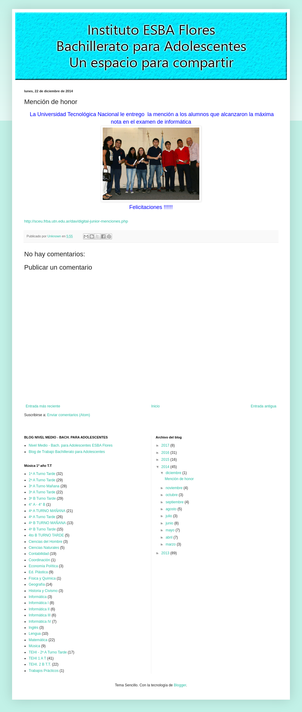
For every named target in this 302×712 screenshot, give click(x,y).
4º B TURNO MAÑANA (47, 523)
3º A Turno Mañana (44, 486)
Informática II (39, 609)
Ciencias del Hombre (45, 542)
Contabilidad (39, 554)
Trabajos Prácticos (44, 671)
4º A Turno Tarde (42, 517)
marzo (171, 544)
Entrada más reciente (43, 406)
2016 (165, 453)
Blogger (180, 685)
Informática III (40, 615)
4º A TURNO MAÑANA (47, 511)
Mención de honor (179, 479)
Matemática (38, 640)
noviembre (174, 488)
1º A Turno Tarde (42, 474)
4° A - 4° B (37, 504)
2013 (165, 553)
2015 (165, 459)
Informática (38, 597)
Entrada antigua (263, 406)
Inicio (155, 406)
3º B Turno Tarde (42, 498)
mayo (170, 530)
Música (34, 646)
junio (169, 523)
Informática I (39, 603)
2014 (165, 467)
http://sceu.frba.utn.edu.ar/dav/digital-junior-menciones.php (76, 221)
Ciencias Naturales (44, 548)
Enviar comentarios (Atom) (68, 415)
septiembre (175, 502)
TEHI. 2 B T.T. (40, 664)
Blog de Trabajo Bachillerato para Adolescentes (67, 452)
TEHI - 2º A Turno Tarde (48, 652)
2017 (165, 445)
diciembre (173, 473)
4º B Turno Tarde (42, 529)
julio (169, 516)
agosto (171, 509)
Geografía (37, 584)
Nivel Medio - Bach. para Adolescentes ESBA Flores (70, 445)
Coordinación (39, 560)
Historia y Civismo (43, 591)
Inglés (33, 627)
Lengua (35, 633)
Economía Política (43, 566)
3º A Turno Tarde (42, 492)
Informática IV (40, 621)
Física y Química (42, 578)
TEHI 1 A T (37, 658)
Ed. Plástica (38, 572)
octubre (171, 495)
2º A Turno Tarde (42, 480)
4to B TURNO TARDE (46, 535)
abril (169, 537)
